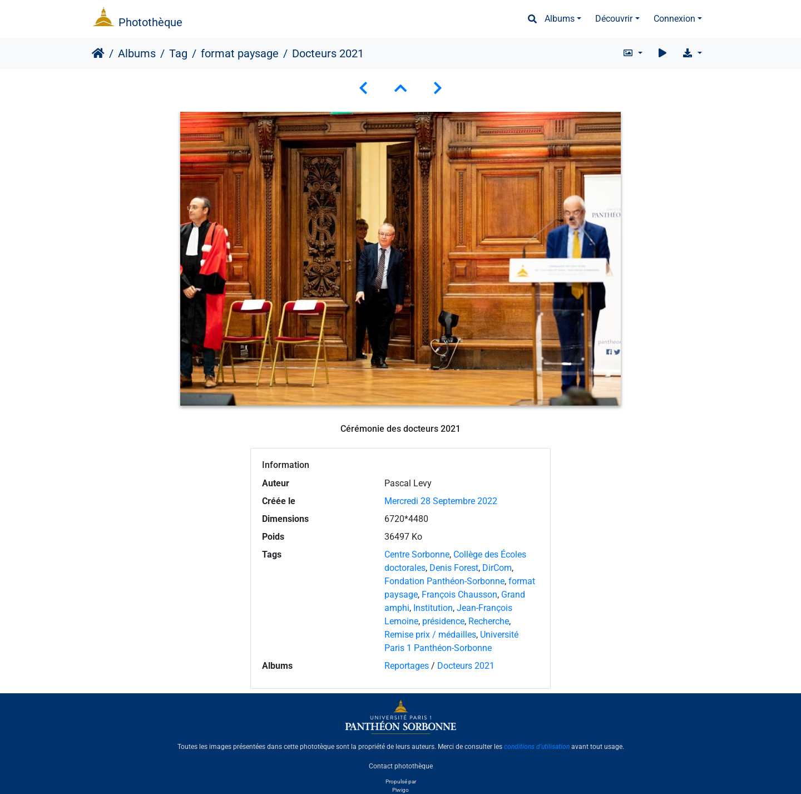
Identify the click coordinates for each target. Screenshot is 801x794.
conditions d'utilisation (537, 747)
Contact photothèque (401, 766)
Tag (178, 53)
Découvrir (613, 18)
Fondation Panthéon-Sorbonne (444, 581)
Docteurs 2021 (466, 665)
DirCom (497, 568)
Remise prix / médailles (430, 634)
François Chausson (459, 594)
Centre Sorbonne (416, 554)
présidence (443, 621)
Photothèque (150, 22)
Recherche (488, 621)
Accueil (98, 53)
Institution (433, 608)
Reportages (406, 665)
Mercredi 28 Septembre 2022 (440, 501)
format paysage (240, 53)
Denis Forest (453, 568)
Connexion (674, 18)
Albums (560, 18)
